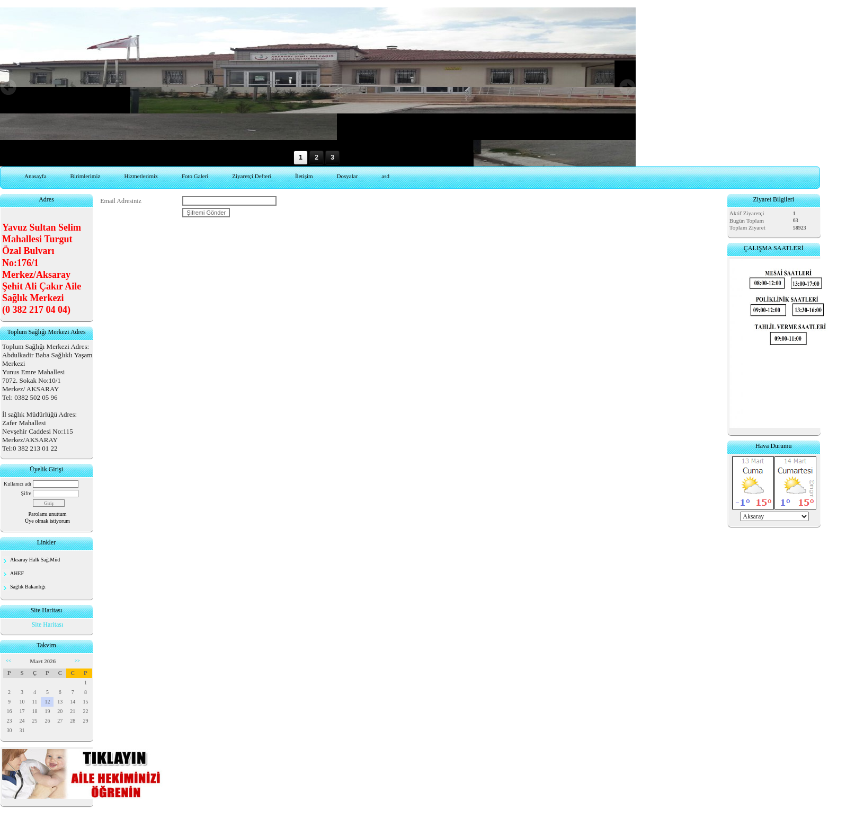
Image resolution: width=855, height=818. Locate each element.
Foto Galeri (195, 176)
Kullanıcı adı (17, 484)
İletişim (304, 176)
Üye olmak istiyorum (47, 521)
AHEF (17, 573)
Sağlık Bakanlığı (28, 587)
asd (385, 176)
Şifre (26, 493)
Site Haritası (48, 624)
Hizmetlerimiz (141, 176)
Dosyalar (347, 176)
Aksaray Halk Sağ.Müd (35, 559)
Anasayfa (35, 176)
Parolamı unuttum (48, 514)
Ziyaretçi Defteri (251, 176)
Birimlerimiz (85, 176)
